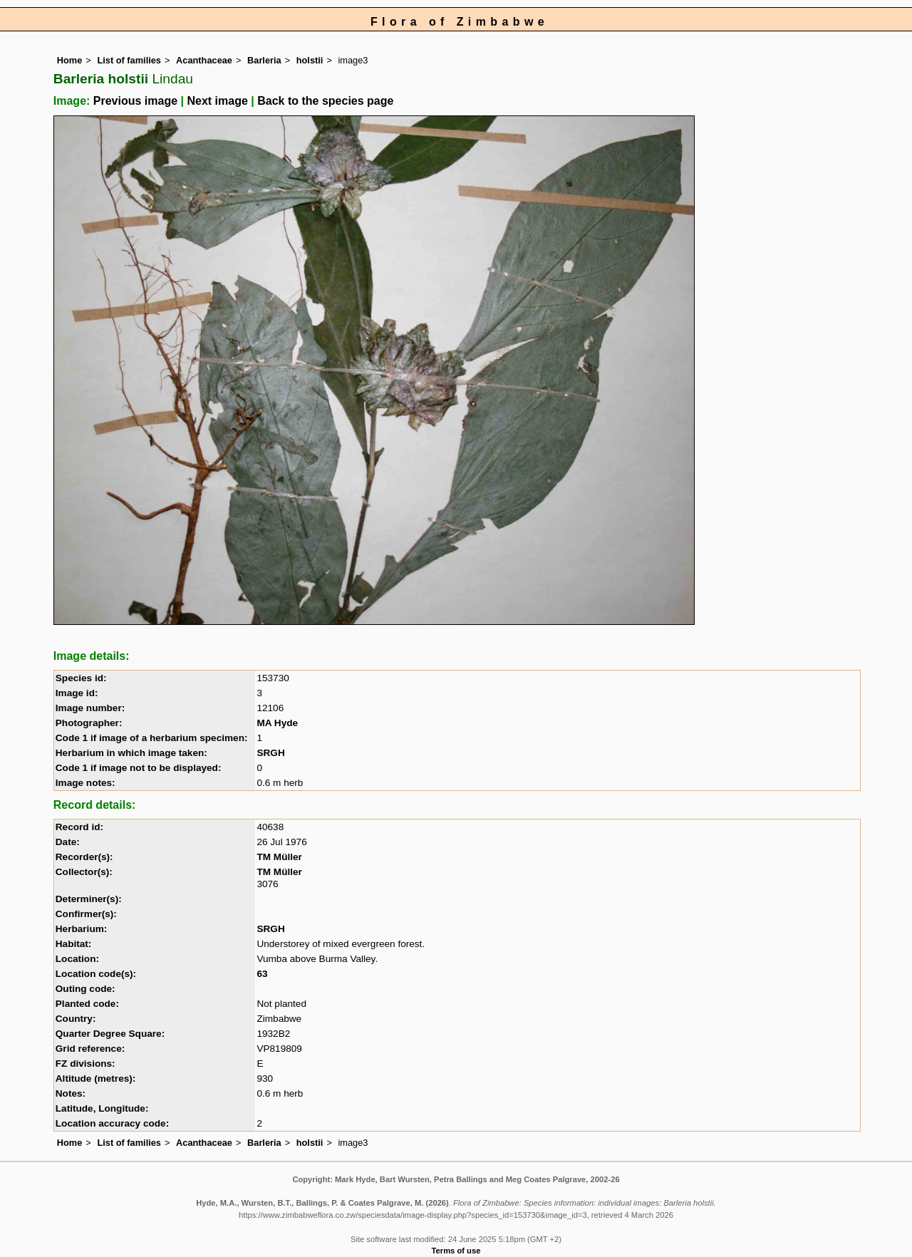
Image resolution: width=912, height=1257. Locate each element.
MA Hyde (277, 723)
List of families (129, 60)
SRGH (270, 753)
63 (261, 973)
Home (70, 60)
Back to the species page (325, 101)
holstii (309, 60)
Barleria (264, 60)
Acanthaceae (204, 60)
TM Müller (278, 857)
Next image (217, 101)
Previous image (135, 101)
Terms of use (456, 1250)
